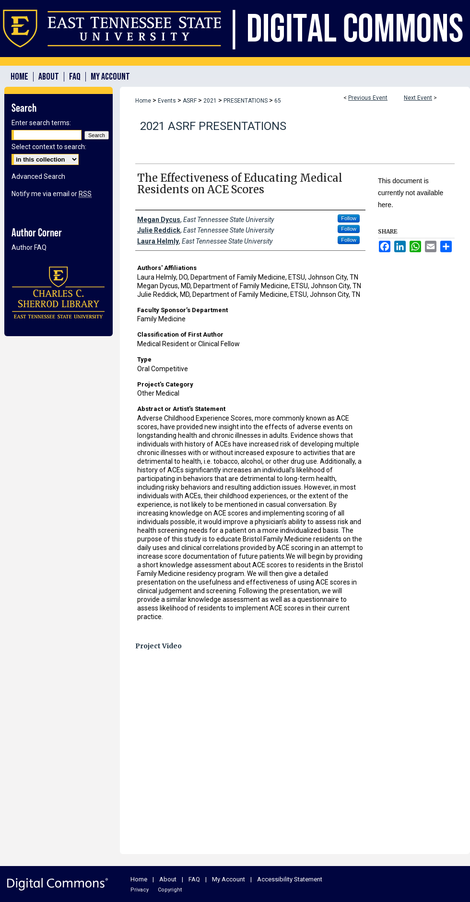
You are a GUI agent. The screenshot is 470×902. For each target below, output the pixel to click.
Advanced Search (38, 176)
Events (167, 100)
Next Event (418, 97)
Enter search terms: (41, 123)
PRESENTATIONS (246, 100)
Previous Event (368, 97)
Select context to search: (49, 147)
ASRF (190, 100)
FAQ (194, 879)
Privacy (139, 890)
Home (143, 100)
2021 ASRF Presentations (213, 126)
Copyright (170, 890)
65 (277, 100)
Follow (348, 218)
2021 (210, 100)
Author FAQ (29, 247)
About (167, 879)
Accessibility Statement (289, 879)
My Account (228, 879)
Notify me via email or (52, 194)
